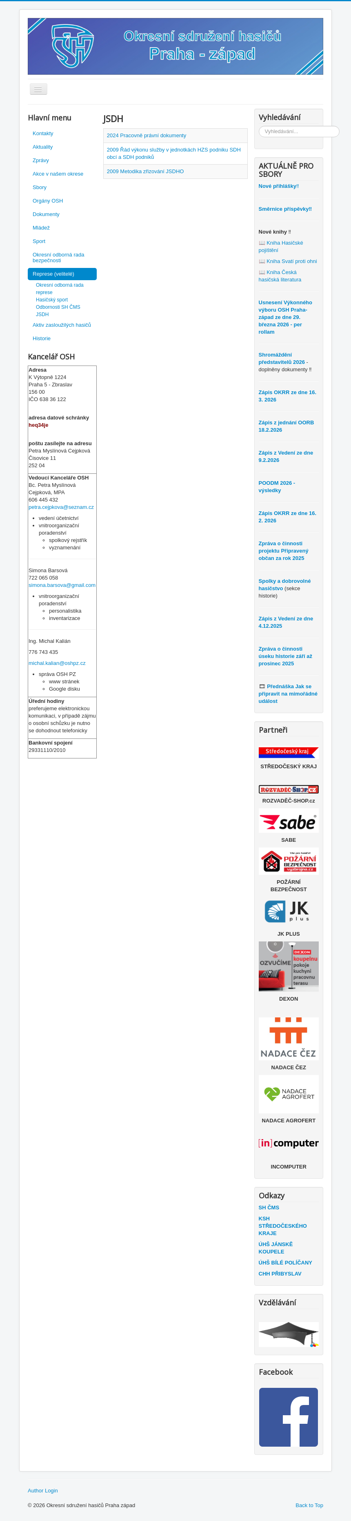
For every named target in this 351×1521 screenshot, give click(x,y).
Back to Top (309, 1505)
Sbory (40, 187)
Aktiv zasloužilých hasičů (62, 325)
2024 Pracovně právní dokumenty (146, 135)
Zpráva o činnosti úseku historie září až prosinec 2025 (286, 656)
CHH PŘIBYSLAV (280, 1274)
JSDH (42, 314)
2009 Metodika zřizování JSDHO (145, 171)
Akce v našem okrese (58, 174)
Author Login (43, 1491)
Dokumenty (46, 214)
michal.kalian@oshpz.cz (57, 663)
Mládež (41, 228)
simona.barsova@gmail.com (62, 585)
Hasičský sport (52, 300)
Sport (39, 241)
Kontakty (43, 133)
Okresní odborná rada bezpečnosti (58, 257)
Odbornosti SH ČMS (58, 307)
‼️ (279, 186)
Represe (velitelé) (53, 274)
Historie (42, 338)
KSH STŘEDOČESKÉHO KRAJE (283, 1225)
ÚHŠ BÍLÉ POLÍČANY (285, 1263)
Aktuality (43, 147)
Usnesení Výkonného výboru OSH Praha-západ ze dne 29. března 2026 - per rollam (285, 317)
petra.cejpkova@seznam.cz (61, 507)
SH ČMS (269, 1207)
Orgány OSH (48, 201)
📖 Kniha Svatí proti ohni (288, 261)
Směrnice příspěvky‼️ (285, 209)
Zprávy (41, 160)
